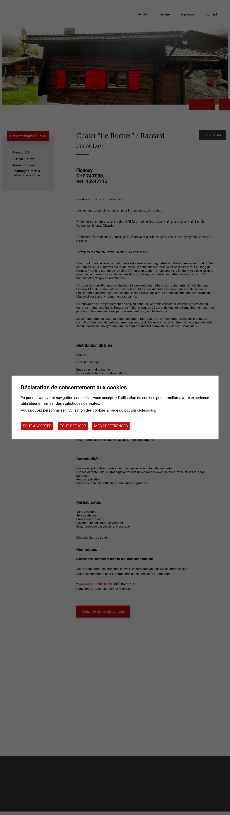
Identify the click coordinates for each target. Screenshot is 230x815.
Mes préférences (111, 426)
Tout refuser (73, 426)
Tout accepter (37, 426)
